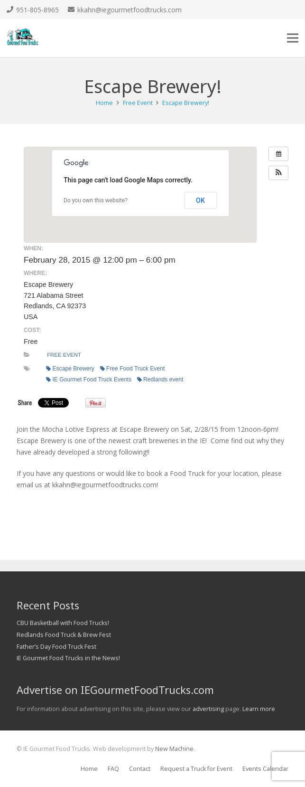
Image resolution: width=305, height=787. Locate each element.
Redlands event (160, 379)
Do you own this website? (96, 200)
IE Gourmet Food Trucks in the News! (68, 658)
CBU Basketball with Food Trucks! (63, 623)
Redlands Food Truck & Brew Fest (64, 635)
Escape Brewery (70, 368)
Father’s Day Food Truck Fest (56, 647)
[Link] (22, 38)
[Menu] (293, 38)
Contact (139, 769)
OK (200, 200)
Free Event (64, 355)
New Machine (174, 749)
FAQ (113, 769)
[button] (278, 173)
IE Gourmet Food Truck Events (88, 379)
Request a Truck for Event (196, 769)
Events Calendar (265, 769)
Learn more (258, 709)
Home (89, 769)
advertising (208, 709)
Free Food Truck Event (132, 368)
